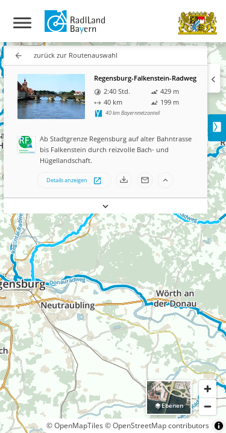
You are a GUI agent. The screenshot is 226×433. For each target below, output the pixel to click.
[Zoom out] (207, 406)
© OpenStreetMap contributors (157, 425)
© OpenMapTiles (74, 425)
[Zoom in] (207, 389)
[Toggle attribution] (219, 426)
